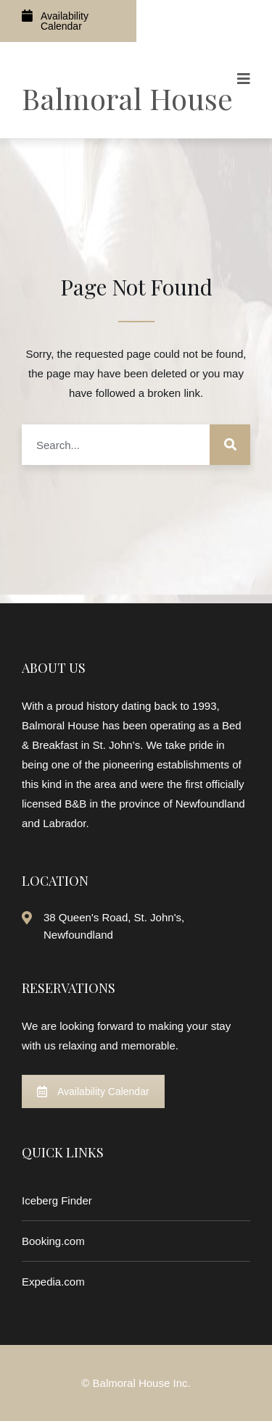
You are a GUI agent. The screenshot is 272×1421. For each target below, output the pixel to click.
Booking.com (53, 1241)
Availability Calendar (55, 20)
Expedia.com (53, 1281)
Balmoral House (127, 98)
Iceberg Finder (57, 1200)
